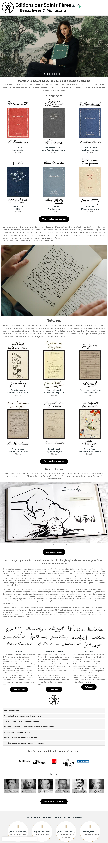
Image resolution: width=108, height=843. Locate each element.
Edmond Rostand (54, 390)
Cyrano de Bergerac (54, 392)
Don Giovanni (90, 392)
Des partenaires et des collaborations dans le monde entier (29, 727)
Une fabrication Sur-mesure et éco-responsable (24, 743)
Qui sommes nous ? (12, 711)
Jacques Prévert (90, 449)
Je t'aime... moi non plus (17, 392)
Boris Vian (90, 206)
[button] (54, 219)
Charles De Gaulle (54, 449)
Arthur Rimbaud (18, 147)
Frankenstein (54, 209)
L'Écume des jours (90, 209)
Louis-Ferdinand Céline (54, 147)
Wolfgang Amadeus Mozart (90, 390)
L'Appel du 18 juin (54, 451)
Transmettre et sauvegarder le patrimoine (21, 721)
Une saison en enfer (18, 451)
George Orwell (18, 206)
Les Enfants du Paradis (90, 451)
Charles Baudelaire (90, 147)
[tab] (54, 710)
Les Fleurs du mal (90, 150)
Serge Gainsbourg (18, 390)
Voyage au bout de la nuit (54, 150)
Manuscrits (17, 150)
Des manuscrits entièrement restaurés (20, 738)
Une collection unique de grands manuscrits (22, 716)
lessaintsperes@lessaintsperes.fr (90, 832)
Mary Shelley (54, 206)
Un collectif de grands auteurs (17, 732)
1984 (18, 209)
